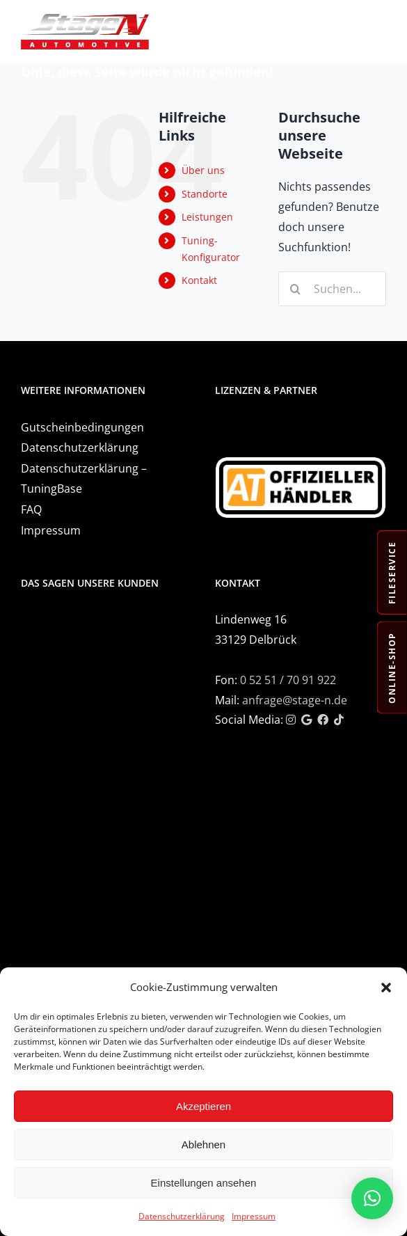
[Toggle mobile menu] (379, 22)
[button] (386, 988)
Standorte (205, 193)
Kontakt (199, 280)
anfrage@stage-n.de (294, 700)
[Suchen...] (332, 288)
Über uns (203, 170)
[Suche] (295, 288)
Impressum (254, 1216)
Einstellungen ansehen (204, 1183)
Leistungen (207, 216)
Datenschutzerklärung (181, 1216)
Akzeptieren (203, 1106)
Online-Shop (392, 668)
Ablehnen (203, 1144)
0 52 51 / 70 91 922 (288, 680)
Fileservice (392, 573)
